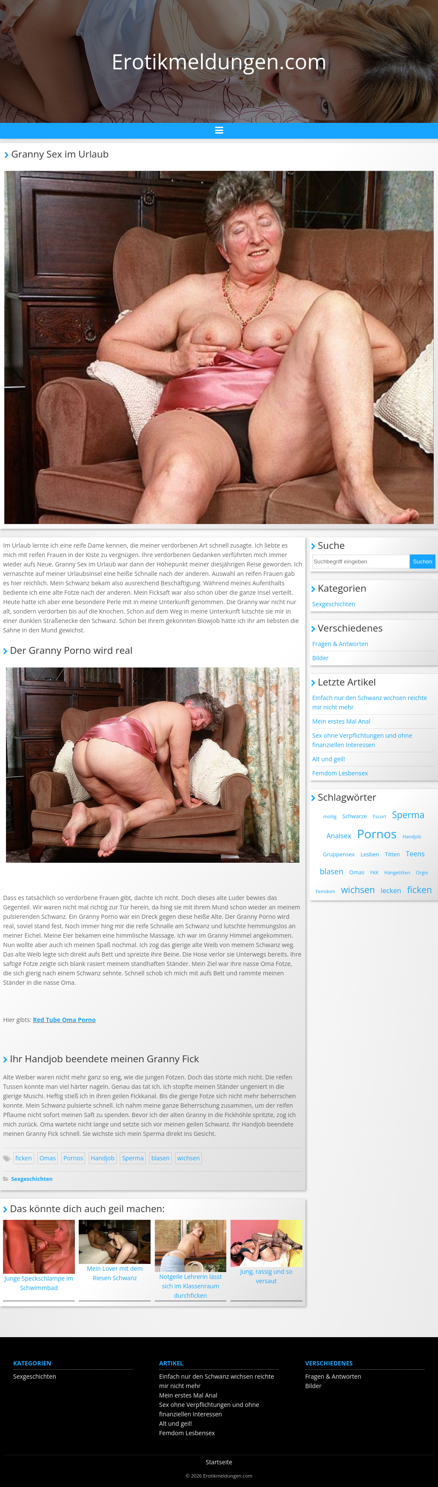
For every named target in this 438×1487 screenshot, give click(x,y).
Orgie (422, 872)
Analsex (338, 835)
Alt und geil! (328, 759)
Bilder (320, 658)
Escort (379, 816)
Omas (47, 1158)
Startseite (219, 1462)
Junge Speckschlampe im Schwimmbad (39, 1256)
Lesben (370, 854)
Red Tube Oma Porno (64, 1020)
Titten (392, 854)
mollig (330, 816)
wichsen (188, 1158)
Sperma (133, 1158)
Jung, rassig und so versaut (266, 1252)
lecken (391, 890)
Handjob (103, 1158)
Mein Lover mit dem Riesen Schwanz (115, 1251)
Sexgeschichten (32, 1179)
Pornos (73, 1158)
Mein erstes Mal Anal (341, 721)
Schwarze (354, 816)
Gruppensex (339, 854)
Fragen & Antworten (340, 644)
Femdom (325, 891)
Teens (415, 853)
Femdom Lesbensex (340, 773)
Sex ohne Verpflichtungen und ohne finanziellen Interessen (362, 740)
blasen (160, 1158)
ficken (23, 1158)
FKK (374, 872)
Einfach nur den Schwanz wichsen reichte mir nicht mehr (369, 702)
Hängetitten (397, 872)
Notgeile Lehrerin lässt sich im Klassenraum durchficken (191, 1260)
